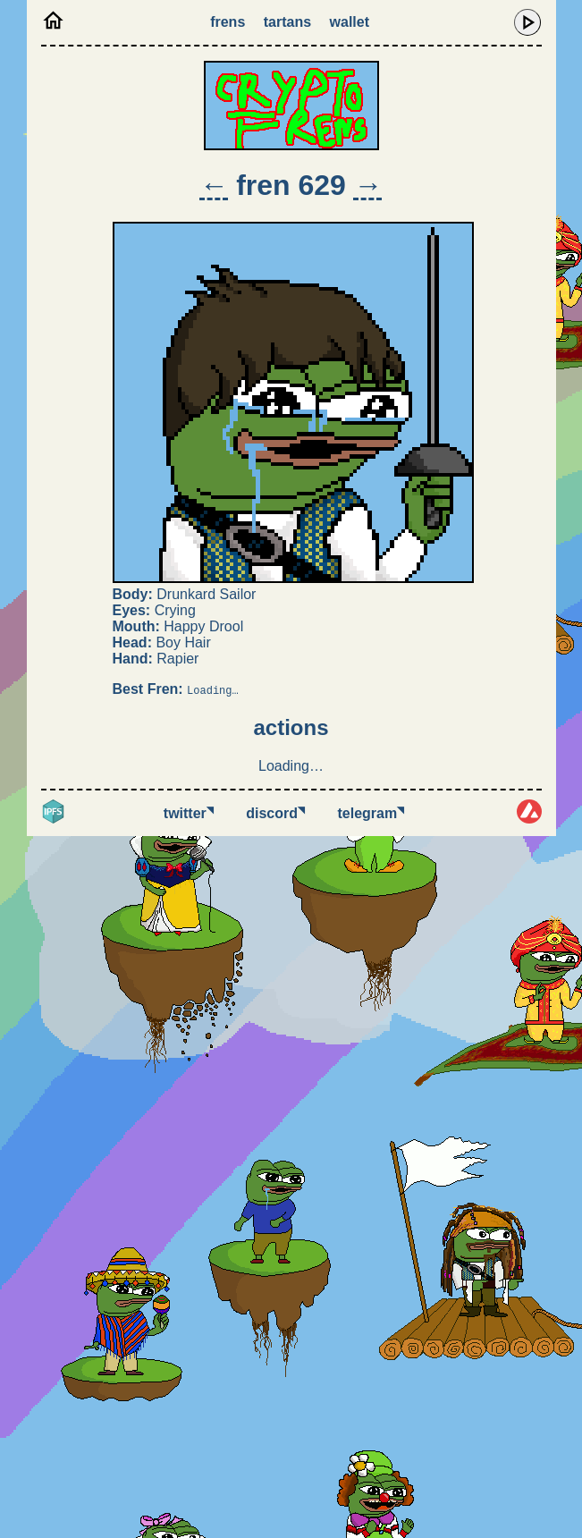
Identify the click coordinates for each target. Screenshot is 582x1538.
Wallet (349, 22)
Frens (227, 22)
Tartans (287, 22)
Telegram (371, 813)
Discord (275, 813)
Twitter (189, 813)
